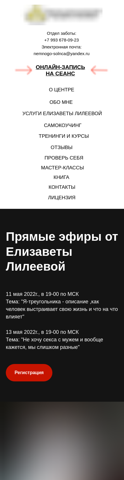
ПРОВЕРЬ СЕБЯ (64, 158)
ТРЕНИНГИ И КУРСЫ (64, 136)
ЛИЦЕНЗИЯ (61, 197)
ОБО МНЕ (61, 102)
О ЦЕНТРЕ (61, 90)
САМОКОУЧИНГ (63, 125)
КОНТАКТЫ (62, 187)
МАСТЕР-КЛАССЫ (62, 168)
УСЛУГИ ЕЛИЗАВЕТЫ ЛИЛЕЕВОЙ (62, 113)
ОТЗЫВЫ (61, 147)
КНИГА (61, 177)
